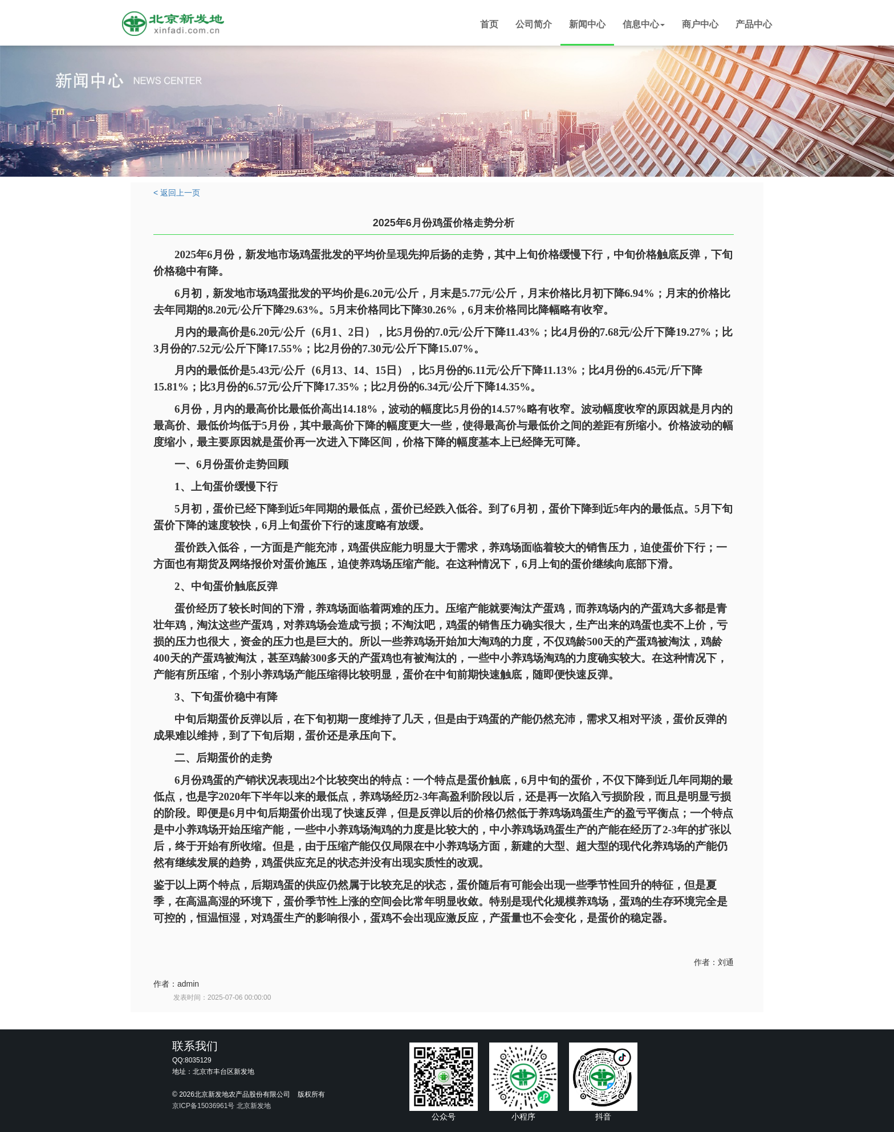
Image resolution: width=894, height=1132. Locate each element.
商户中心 (700, 24)
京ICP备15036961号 (203, 1106)
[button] (643, 26)
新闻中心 (587, 24)
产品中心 (753, 24)
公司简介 (533, 24)
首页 (489, 24)
